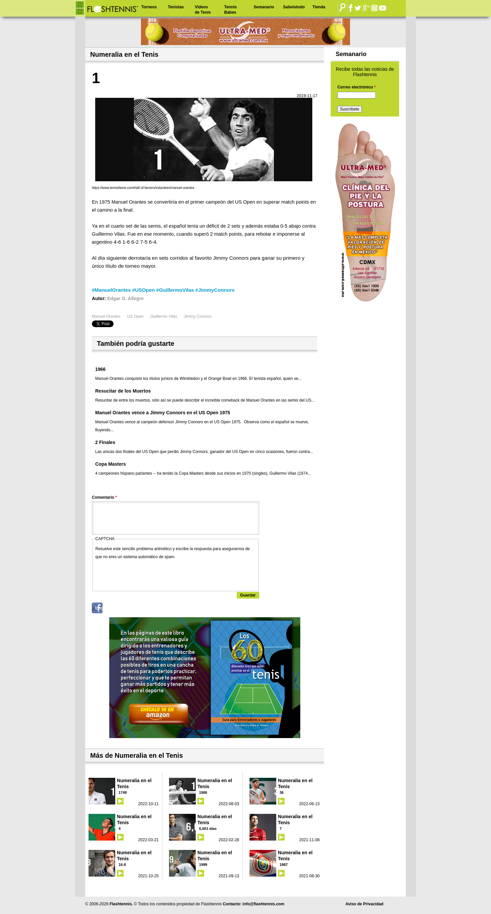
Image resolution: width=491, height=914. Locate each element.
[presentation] (146, 574)
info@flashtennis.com (263, 904)
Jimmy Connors (197, 316)
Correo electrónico (356, 87)
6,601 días (208, 829)
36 (282, 792)
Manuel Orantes (106, 316)
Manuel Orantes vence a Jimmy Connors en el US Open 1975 (162, 412)
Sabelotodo (294, 7)
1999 (203, 865)
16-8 (122, 865)
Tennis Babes (230, 10)
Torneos (149, 7)
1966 (100, 369)
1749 (123, 792)
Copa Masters (110, 464)
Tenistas (176, 7)
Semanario (264, 7)
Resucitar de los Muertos (123, 391)
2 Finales (105, 442)
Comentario (104, 497)
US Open (135, 316)
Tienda (318, 7)
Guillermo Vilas (163, 316)
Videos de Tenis (203, 10)
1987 (284, 865)
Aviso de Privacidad (364, 904)
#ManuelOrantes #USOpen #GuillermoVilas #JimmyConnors (163, 290)
